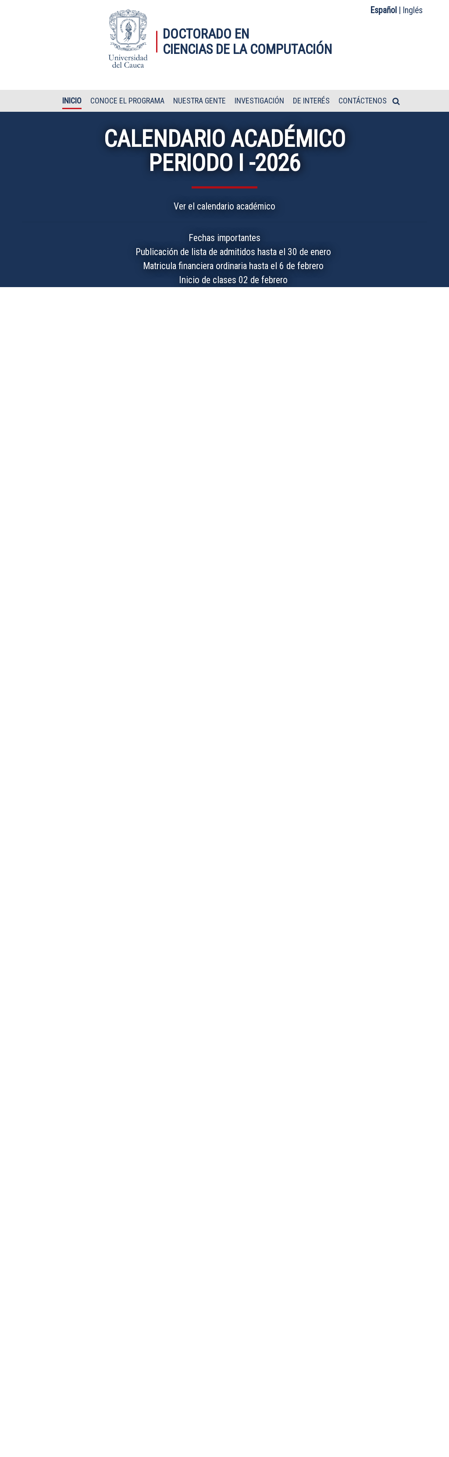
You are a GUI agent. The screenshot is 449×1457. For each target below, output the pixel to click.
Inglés (413, 10)
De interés (311, 101)
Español (384, 10)
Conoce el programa (127, 101)
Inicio (72, 101)
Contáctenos (363, 101)
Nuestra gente (199, 101)
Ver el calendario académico (224, 206)
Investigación (259, 101)
